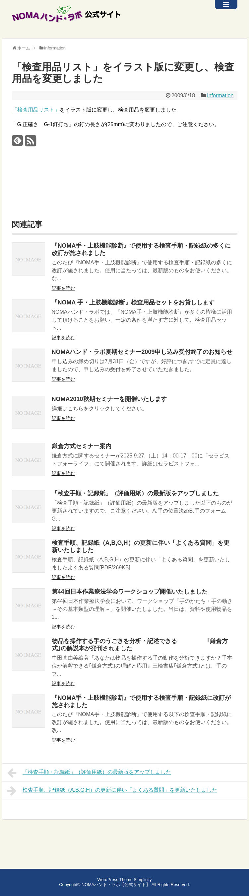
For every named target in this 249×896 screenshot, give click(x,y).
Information (220, 95)
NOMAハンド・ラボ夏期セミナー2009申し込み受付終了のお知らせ (142, 352)
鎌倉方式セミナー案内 (81, 446)
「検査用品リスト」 (36, 110)
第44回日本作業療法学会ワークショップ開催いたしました (130, 591)
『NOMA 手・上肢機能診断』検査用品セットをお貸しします (133, 302)
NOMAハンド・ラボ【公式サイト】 (116, 884)
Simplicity (143, 879)
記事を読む (63, 288)
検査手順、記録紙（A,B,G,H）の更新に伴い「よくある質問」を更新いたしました (112, 790)
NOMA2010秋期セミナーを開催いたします (109, 399)
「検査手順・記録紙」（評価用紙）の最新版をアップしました (135, 493)
